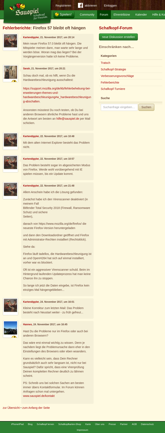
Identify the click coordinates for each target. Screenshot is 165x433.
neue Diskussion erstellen (118, 37)
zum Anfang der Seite (36, 407)
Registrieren (63, 5)
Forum (104, 14)
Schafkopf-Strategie (113, 69)
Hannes (27, 324)
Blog (30, 424)
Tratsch (105, 62)
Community (87, 14)
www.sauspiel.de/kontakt (39, 395)
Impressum (82, 430)
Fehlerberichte (16, 28)
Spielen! (66, 14)
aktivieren (87, 6)
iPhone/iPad (17, 424)
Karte (88, 424)
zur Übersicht (11, 407)
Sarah (26, 68)
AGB (134, 424)
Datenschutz (147, 424)
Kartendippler (31, 37)
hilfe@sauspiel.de (67, 118)
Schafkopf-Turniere (113, 88)
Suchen (146, 107)
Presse (112, 424)
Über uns (99, 424)
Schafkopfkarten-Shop (69, 424)
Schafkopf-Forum (115, 28)
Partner (124, 424)
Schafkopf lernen (45, 424)
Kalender (141, 14)
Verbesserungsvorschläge (117, 76)
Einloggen (110, 5)
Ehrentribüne (122, 14)
